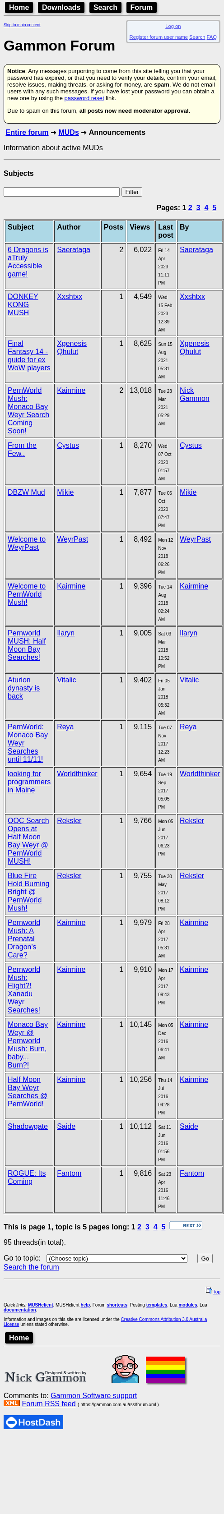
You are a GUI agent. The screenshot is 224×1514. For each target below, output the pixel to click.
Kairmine (71, 390)
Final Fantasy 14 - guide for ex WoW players (29, 356)
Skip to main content (22, 25)
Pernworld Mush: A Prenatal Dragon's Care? (24, 939)
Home (19, 7)
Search (105, 7)
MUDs (68, 132)
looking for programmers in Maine (29, 782)
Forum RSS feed (48, 1404)
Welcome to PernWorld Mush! (27, 594)
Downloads (61, 7)
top (213, 1291)
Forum (142, 7)
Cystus (68, 445)
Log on (173, 26)
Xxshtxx (69, 296)
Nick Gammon (195, 394)
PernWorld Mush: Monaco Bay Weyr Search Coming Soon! (28, 411)
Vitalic (66, 680)
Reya (65, 727)
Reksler (69, 820)
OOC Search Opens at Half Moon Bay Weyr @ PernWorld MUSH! (28, 841)
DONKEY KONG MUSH (23, 305)
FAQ (212, 37)
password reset (84, 98)
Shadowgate (28, 1126)
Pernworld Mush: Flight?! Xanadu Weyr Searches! (24, 990)
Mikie (65, 492)
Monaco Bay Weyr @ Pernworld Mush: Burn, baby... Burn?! (28, 1045)
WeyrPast (72, 539)
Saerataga (73, 249)
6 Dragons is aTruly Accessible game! (28, 262)
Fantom (69, 1173)
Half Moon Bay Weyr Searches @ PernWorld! (27, 1092)
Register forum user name (159, 37)
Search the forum (31, 1267)
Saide (66, 1126)
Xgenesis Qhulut (72, 347)
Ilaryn (66, 633)
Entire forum (26, 132)
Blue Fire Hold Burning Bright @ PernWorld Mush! (29, 892)
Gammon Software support (94, 1395)
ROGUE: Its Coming (27, 1177)
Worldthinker (77, 774)
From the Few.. (22, 449)
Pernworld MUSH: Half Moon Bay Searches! (27, 645)
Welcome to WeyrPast (27, 543)
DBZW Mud (26, 492)
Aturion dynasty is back (24, 688)
